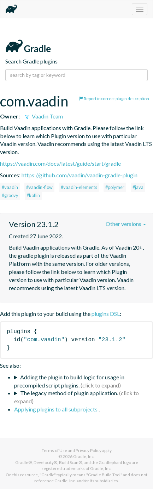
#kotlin (33, 195)
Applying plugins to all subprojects (56, 409)
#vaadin (10, 187)
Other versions (126, 223)
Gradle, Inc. (84, 456)
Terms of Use (54, 450)
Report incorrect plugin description (114, 98)
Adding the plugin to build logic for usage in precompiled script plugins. (69, 381)
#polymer (114, 187)
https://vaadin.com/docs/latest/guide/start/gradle (60, 163)
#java (138, 187)
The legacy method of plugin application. (69, 393)
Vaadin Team (43, 116)
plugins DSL (106, 313)
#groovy (10, 195)
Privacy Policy (88, 450)
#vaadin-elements (79, 187)
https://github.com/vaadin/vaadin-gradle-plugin (79, 175)
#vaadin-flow (39, 187)
